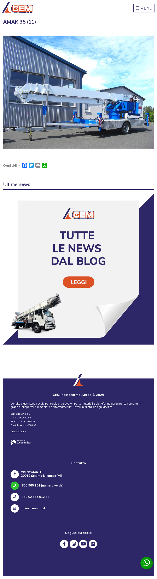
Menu (144, 8)
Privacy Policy (18, 431)
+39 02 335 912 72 (30, 497)
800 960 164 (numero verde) (37, 485)
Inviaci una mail (28, 508)
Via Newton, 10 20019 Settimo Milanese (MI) (41, 474)
